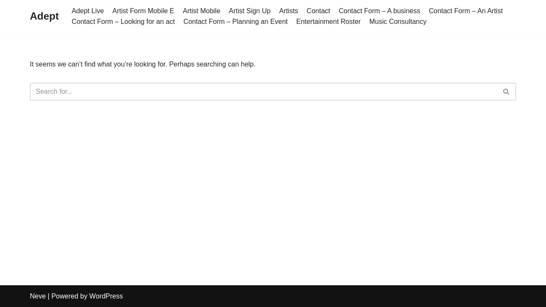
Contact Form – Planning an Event (235, 21)
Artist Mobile (202, 10)
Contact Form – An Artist (465, 10)
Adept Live (88, 10)
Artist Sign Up (250, 10)
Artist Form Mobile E (143, 10)
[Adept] (44, 16)
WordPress (106, 296)
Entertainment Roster (328, 21)
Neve (38, 296)
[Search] (263, 92)
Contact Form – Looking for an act (123, 21)
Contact (318, 10)
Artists (288, 10)
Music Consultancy (398, 21)
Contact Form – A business (379, 10)
